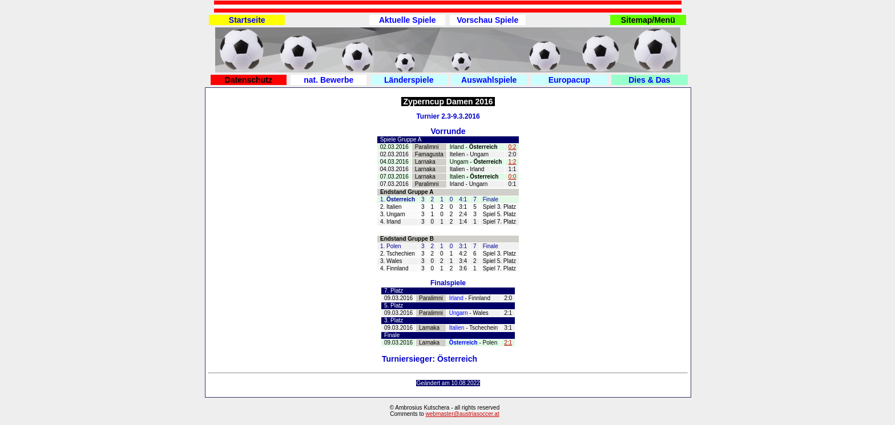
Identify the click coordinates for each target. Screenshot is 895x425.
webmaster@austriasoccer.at (462, 414)
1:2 (512, 162)
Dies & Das (649, 79)
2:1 (508, 342)
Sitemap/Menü (648, 20)
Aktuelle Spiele (407, 20)
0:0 (512, 176)
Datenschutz (248, 79)
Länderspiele (408, 79)
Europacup (569, 79)
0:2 (512, 147)
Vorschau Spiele (487, 20)
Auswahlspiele (489, 79)
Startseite (247, 20)
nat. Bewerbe (328, 79)
